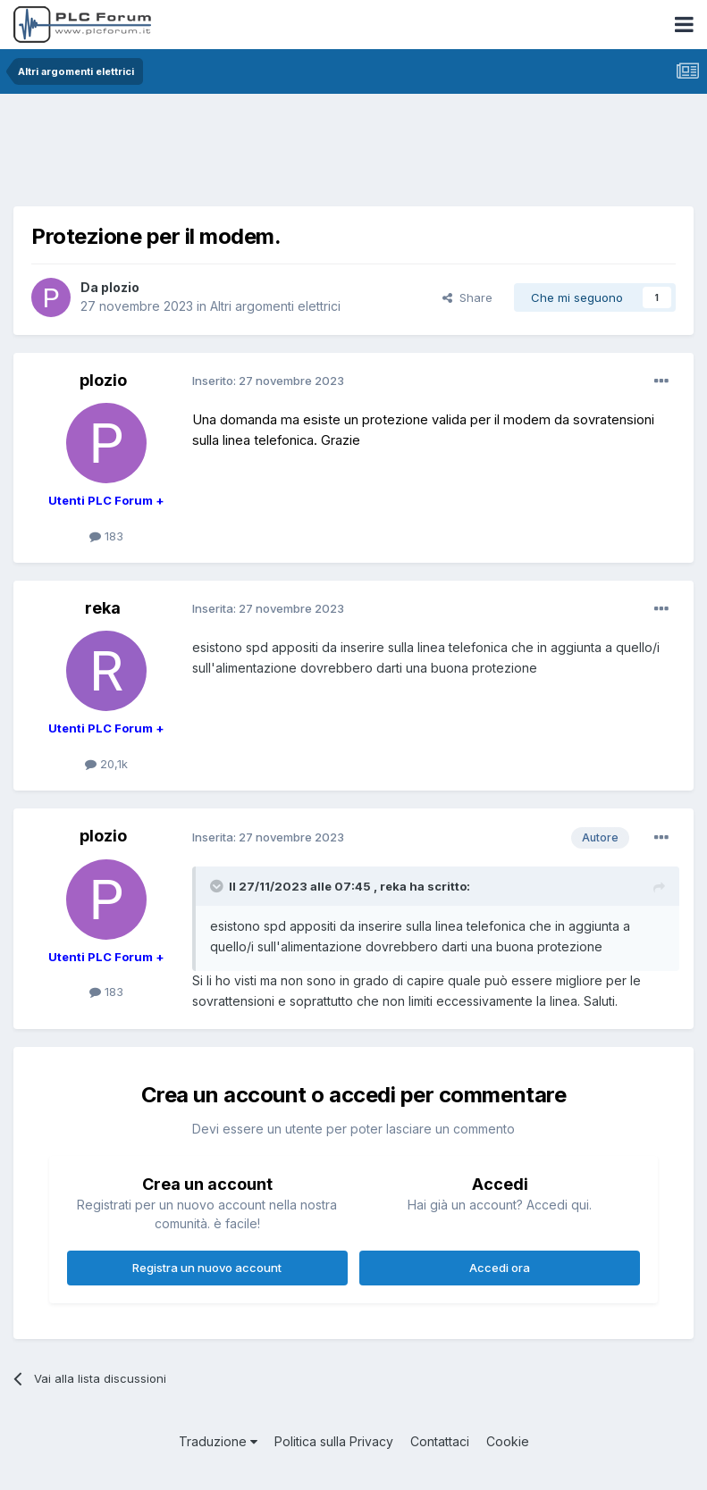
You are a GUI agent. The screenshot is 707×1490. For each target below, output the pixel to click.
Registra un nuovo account (207, 1267)
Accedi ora (499, 1267)
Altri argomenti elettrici (275, 306)
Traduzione (218, 1441)
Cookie (507, 1441)
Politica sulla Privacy (333, 1441)
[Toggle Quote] (218, 886)
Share (467, 297)
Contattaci (439, 1441)
